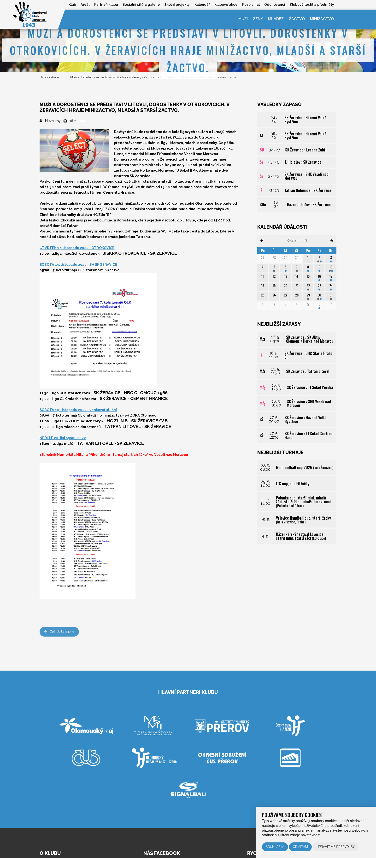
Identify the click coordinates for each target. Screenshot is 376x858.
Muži (242, 19)
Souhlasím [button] (275, 847)
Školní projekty (176, 4)
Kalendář (201, 4)
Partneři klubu (105, 4)
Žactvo (297, 19)
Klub (71, 4)
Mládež (275, 19)
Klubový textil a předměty (312, 4)
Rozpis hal (250, 4)
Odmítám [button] (300, 847)
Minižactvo (322, 19)
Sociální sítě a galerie (140, 4)
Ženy (257, 19)
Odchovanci (274, 4)
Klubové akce (225, 4)
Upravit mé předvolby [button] (336, 847)
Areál (83, 4)
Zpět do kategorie (59, 631)
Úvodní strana (49, 77)
